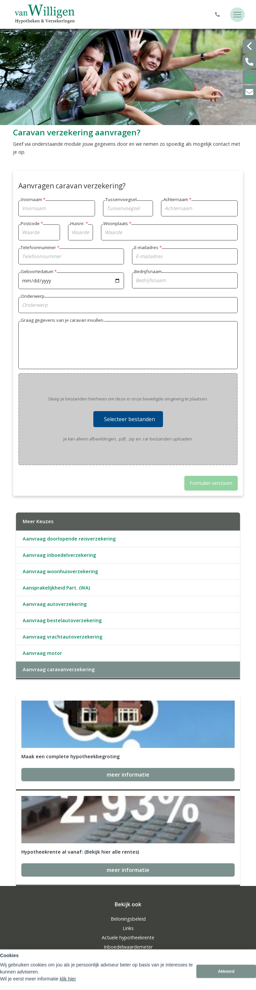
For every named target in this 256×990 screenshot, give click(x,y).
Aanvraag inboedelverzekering (59, 555)
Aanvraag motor (42, 653)
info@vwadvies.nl (128, 931)
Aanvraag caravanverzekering (59, 669)
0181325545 (128, 922)
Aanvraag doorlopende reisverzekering (69, 539)
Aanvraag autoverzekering (55, 604)
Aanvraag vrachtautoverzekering (62, 637)
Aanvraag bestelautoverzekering (62, 620)
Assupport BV (57, 942)
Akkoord (226, 981)
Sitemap (22, 952)
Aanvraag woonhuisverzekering (60, 571)
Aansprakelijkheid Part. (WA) (56, 588)
